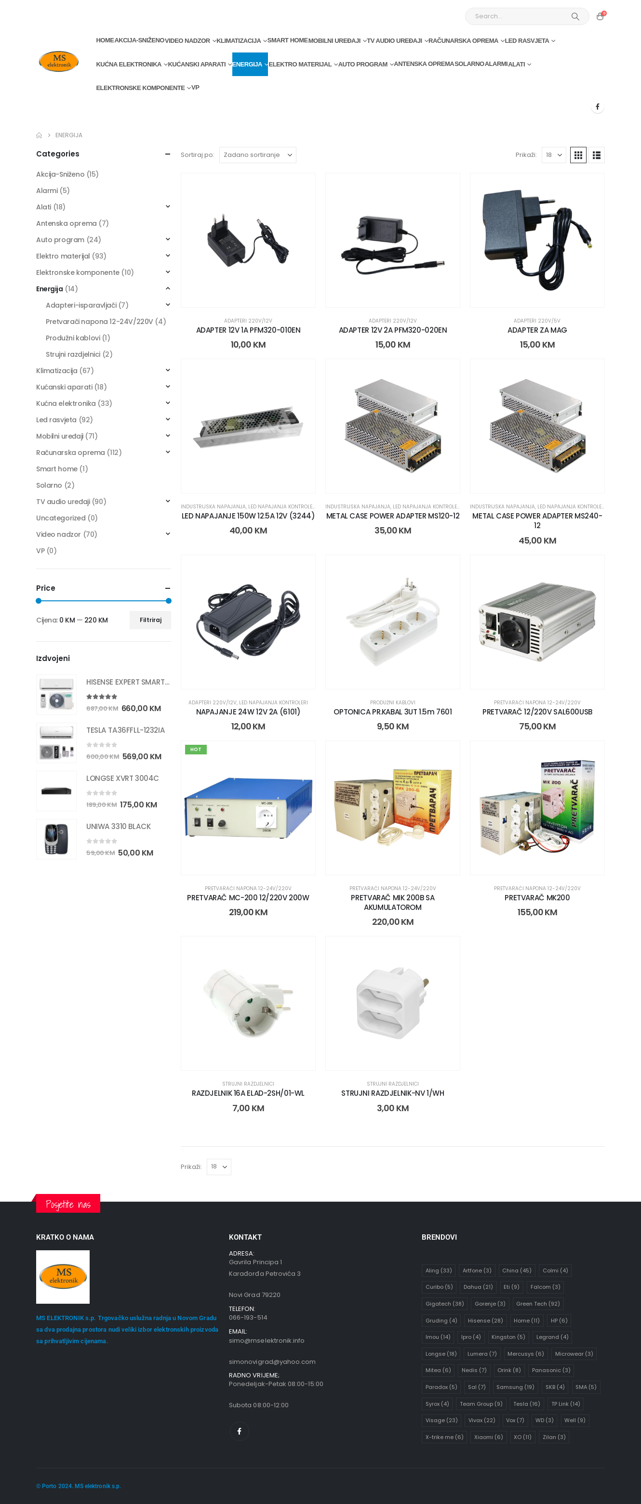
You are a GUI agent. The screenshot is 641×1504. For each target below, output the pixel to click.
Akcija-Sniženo (139, 40)
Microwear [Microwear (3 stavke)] (574, 1354)
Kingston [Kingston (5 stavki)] (508, 1337)
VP (195, 87)
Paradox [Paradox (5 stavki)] (441, 1387)
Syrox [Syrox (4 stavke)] (437, 1404)
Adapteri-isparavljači (81, 305)
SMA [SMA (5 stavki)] (586, 1387)
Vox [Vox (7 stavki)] (515, 1420)
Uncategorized (61, 518)
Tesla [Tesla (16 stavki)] (526, 1404)
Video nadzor (187, 40)
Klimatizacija (238, 40)
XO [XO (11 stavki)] (523, 1437)
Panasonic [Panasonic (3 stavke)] (551, 1370)
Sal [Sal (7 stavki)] (477, 1387)
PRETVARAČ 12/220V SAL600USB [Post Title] (537, 712)
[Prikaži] (554, 155)
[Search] (575, 16)
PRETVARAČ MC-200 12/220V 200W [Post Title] (248, 898)
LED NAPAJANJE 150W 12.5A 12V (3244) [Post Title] (248, 516)
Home (105, 40)
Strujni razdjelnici (248, 1084)
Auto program (362, 64)
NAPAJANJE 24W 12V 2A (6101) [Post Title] (248, 712)
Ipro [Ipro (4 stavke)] (471, 1337)
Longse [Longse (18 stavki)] (441, 1354)
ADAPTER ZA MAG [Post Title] (537, 330)
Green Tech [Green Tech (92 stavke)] (538, 1304)
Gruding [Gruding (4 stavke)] (441, 1320)
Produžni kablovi (392, 702)
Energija (247, 64)
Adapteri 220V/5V (537, 320)
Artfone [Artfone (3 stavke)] (477, 1270)
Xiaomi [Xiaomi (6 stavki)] (488, 1437)
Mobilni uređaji (334, 40)
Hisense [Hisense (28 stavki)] (485, 1320)
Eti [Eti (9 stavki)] (512, 1287)
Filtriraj (150, 620)
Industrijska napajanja (213, 506)
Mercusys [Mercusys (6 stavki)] (525, 1354)
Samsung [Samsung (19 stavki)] (515, 1387)
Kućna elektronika (128, 64)
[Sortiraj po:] (257, 155)
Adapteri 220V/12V (248, 320)
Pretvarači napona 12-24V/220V (537, 702)
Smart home (287, 40)
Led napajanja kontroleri (282, 506)
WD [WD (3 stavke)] (544, 1420)
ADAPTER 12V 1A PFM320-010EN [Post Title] (248, 330)
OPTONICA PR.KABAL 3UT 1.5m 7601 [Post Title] (393, 712)
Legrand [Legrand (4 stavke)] (552, 1337)
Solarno (469, 63)
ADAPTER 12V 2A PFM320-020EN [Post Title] (393, 330)
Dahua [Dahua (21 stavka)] (478, 1287)
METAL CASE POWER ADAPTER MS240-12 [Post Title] (537, 521)
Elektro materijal (300, 64)
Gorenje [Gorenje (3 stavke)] (490, 1304)
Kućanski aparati (197, 64)
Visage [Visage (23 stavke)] (442, 1420)
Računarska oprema (463, 40)
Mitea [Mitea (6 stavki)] (438, 1370)
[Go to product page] (56, 694)
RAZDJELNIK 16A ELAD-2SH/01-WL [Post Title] (248, 1093)
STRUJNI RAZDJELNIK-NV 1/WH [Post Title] (392, 1093)
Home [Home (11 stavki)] (527, 1320)
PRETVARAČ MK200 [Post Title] (537, 898)
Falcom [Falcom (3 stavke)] (546, 1287)
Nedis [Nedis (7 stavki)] (474, 1370)
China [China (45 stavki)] (517, 1270)
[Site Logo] (58, 61)
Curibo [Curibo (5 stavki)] (439, 1287)
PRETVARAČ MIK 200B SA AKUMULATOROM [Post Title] (392, 902)
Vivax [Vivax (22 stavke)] (481, 1420)
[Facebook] (597, 106)
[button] (578, 155)
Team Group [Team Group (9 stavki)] (481, 1404)
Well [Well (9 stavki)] (575, 1420)
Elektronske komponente (140, 87)
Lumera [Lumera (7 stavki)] (482, 1354)
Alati (516, 64)
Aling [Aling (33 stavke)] (439, 1270)
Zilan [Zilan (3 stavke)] (554, 1437)
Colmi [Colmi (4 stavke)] (555, 1270)
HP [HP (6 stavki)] (559, 1320)
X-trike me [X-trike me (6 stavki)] (445, 1437)
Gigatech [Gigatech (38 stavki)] (445, 1304)
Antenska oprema (424, 63)
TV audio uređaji (394, 40)
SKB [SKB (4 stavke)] (555, 1387)
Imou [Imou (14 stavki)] (438, 1337)
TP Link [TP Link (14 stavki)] (565, 1404)
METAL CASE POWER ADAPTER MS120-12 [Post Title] (393, 516)
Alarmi (496, 63)
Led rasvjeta (527, 40)
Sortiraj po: (197, 154)
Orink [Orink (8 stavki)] (509, 1370)
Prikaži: (526, 154)
